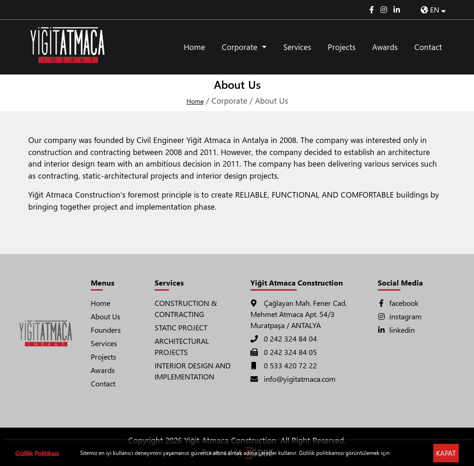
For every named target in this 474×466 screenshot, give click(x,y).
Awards (385, 47)
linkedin (396, 330)
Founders (106, 330)
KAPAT (446, 453)
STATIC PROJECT (181, 327)
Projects (342, 47)
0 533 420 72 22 (283, 365)
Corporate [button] (241, 47)
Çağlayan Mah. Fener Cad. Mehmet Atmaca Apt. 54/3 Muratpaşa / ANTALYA (298, 314)
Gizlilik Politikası (37, 453)
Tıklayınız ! (403, 452)
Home (194, 47)
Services (297, 47)
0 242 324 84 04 (283, 338)
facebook (398, 303)
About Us (105, 316)
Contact (428, 47)
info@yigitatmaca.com (293, 379)
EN (433, 9)
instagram (400, 316)
